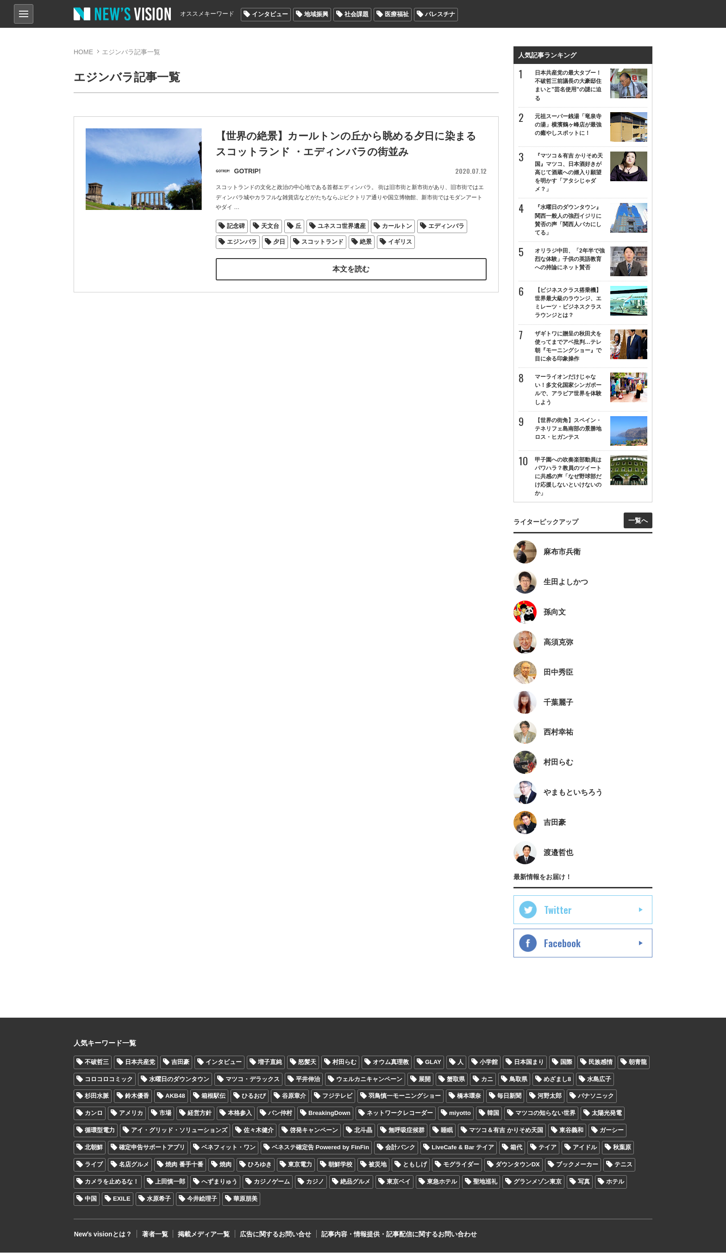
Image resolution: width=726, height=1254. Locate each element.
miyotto (460, 1114)
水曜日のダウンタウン (179, 1080)
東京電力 (300, 1165)
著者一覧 (154, 1235)
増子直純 (270, 1063)
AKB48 (175, 1097)
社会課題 (356, 14)
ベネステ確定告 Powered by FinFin (320, 1148)
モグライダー (461, 1165)
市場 (165, 1114)
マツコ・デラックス (252, 1080)
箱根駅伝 (213, 1097)
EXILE (122, 1200)
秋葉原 (622, 1148)
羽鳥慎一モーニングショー (405, 1097)
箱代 (516, 1148)
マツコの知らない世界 (545, 1114)
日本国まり (529, 1063)
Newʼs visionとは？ (102, 1235)
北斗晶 (363, 1131)
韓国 (493, 1114)
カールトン (397, 225)
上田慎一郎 (170, 1182)
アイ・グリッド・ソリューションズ (179, 1131)
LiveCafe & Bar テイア (463, 1148)
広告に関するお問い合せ (274, 1235)
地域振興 (316, 14)
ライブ (94, 1165)
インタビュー (270, 14)
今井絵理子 (202, 1200)
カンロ (94, 1114)
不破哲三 (97, 1063)
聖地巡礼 (485, 1182)
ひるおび (254, 1097)
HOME (83, 52)
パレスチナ (440, 14)
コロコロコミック (109, 1080)
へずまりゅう (219, 1182)
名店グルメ (134, 1165)
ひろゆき (260, 1165)
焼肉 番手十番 (184, 1165)
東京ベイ (399, 1182)
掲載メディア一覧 (203, 1235)
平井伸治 (308, 1080)
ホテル (615, 1182)
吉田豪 (180, 1063)
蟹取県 (456, 1080)
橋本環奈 (469, 1097)
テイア (547, 1148)
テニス (623, 1165)
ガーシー (612, 1131)
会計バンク (400, 1148)
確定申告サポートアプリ (152, 1148)
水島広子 (599, 1080)
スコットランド (322, 241)
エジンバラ (242, 241)
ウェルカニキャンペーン (369, 1080)
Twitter (558, 911)
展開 (425, 1080)
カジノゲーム (272, 1182)
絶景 (366, 241)
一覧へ (638, 521)
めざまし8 (557, 1080)
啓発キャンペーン (314, 1131)
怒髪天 (307, 1063)
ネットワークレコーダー (400, 1114)
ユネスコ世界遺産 (342, 225)
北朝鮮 (94, 1148)
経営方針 (200, 1114)
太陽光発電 (607, 1114)
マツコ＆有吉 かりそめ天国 (506, 1131)
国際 (566, 1063)
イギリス (400, 241)
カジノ (315, 1182)
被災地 (378, 1165)
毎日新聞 (509, 1097)
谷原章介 (294, 1097)
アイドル (585, 1148)
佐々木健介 (259, 1131)
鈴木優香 (137, 1097)
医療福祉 (397, 14)
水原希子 (159, 1200)
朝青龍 (638, 1063)
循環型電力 (100, 1131)
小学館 (489, 1063)
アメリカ (131, 1114)
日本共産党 (140, 1063)
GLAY (433, 1063)
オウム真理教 (391, 1063)
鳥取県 (518, 1080)
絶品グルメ (355, 1182)
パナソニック (596, 1097)
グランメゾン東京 (537, 1182)
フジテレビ (337, 1097)
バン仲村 (280, 1114)
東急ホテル (442, 1182)
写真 (584, 1182)
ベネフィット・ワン (228, 1148)
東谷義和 (571, 1131)
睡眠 (447, 1131)
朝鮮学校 (340, 1165)
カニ (487, 1080)
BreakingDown (329, 1114)
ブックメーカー (577, 1165)
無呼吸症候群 (406, 1131)
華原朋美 (245, 1200)
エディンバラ (446, 225)
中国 (91, 1200)
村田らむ (344, 1063)
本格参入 (240, 1114)
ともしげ (415, 1165)
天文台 (270, 225)
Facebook (562, 944)
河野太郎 (550, 1097)
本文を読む (350, 268)
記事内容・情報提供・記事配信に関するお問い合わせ (397, 1235)
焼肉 (225, 1165)
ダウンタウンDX (517, 1165)
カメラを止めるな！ (112, 1182)
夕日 (279, 241)
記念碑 (236, 225)
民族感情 (600, 1063)
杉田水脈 (97, 1097)
